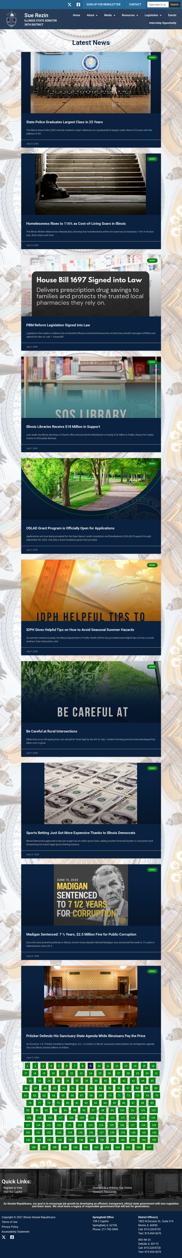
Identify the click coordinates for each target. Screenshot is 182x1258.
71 (120, 1094)
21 (63, 1072)
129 (155, 1124)
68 (92, 1094)
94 (66, 1109)
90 (28, 1109)
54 (101, 1087)
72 (129, 1094)
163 (108, 1146)
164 (118, 1146)
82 (87, 1102)
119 (49, 1124)
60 (156, 1087)
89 (153, 1102)
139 (124, 1131)
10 (99, 1065)
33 (40, 1080)
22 (72, 1072)
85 (115, 1102)
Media (109, 15)
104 (30, 1117)
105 (40, 1117)
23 (82, 1072)
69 (101, 1094)
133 (60, 1131)
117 (29, 1124)
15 (145, 1065)
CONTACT (135, 4)
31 (157, 1072)
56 (119, 1087)
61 (26, 1094)
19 (44, 1072)
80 (68, 1102)
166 (139, 1146)
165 (129, 1146)
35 (59, 1080)
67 (82, 1094)
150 (103, 1139)
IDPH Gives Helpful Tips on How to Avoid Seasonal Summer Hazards (80, 630)
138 (113, 1131)
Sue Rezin (36, 15)
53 (92, 1087)
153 (134, 1139)
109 (82, 1117)
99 (113, 1109)
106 (51, 1117)
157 (45, 1146)
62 (35, 1094)
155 (155, 1139)
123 (91, 1124)
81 (77, 1102)
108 (72, 1117)
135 (81, 1131)
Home (76, 15)
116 (154, 1117)
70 (110, 1094)
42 (124, 1080)
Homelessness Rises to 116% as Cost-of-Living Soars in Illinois (76, 224)
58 (138, 1087)
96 (84, 1109)
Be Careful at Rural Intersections (51, 731)
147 (71, 1139)
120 (60, 1124)
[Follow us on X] (69, 5)
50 (64, 1087)
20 (54, 1072)
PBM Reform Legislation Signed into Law (58, 325)
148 (82, 1139)
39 (97, 1080)
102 (144, 1109)
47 (36, 1087)
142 (155, 1131)
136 (92, 1131)
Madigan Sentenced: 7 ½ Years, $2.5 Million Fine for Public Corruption (81, 934)
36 (68, 1080)
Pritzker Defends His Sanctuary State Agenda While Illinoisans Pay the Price (85, 1036)
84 (106, 1102)
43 (134, 1080)
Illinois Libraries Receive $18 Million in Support (63, 427)
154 (144, 1139)
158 (55, 1146)
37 (78, 1080)
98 (103, 1109)
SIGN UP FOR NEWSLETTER (103, 4)
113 (124, 1117)
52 (82, 1087)
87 (134, 1102)
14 (136, 1065)
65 (63, 1094)
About (92, 15)
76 (31, 1102)
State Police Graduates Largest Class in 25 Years (64, 122)
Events (172, 15)
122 (81, 1124)
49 (55, 1087)
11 (109, 1065)
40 (106, 1080)
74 (148, 1094)
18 (35, 1072)
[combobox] (158, 4)
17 (26, 1072)
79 (59, 1102)
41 (115, 1080)
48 (45, 1087)
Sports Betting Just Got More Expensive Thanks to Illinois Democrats (80, 833)
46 (27, 1087)
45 (153, 1080)
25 (100, 1072)
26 (110, 1072)
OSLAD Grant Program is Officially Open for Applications (70, 528)
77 (40, 1102)
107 (61, 1117)
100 (123, 1109)
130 (29, 1131)
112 (113, 1117)
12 (117, 1065)
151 (113, 1139)
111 (103, 1117)
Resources (130, 15)
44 (143, 1080)
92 (47, 1109)
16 (154, 1065)
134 (71, 1131)
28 (129, 1072)
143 (29, 1139)
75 (157, 1094)
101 (133, 1109)
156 (34, 1146)
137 (102, 1131)
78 (49, 1102)
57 (128, 1087)
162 (97, 1146)
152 (124, 1139)
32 (31, 1080)
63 (45, 1094)
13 (126, 1065)
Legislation (153, 15)
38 (87, 1080)
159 (66, 1146)
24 (91, 1072)
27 (119, 1072)
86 (124, 1102)
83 (96, 1102)
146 (61, 1139)
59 (147, 1087)
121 (70, 1124)
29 (138, 1072)
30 (148, 1072)
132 (49, 1131)
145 (50, 1139)
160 (76, 1146)
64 (54, 1094)
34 (50, 1080)
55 (110, 1087)
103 (154, 1109)
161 (87, 1146)
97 (94, 1109)
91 (38, 1109)
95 (75, 1109)
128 (144, 1124)
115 (144, 1117)
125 (112, 1124)
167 (150, 1146)
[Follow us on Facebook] (78, 5)
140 (134, 1131)
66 (73, 1094)
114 (134, 1117)
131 (39, 1131)
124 (102, 1124)
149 (92, 1139)
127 (133, 1124)
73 (138, 1094)
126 (123, 1124)
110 (93, 1117)
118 (39, 1124)
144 (40, 1139)
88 (143, 1102)
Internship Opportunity (162, 23)
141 (145, 1131)
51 (73, 1087)
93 (56, 1109)
